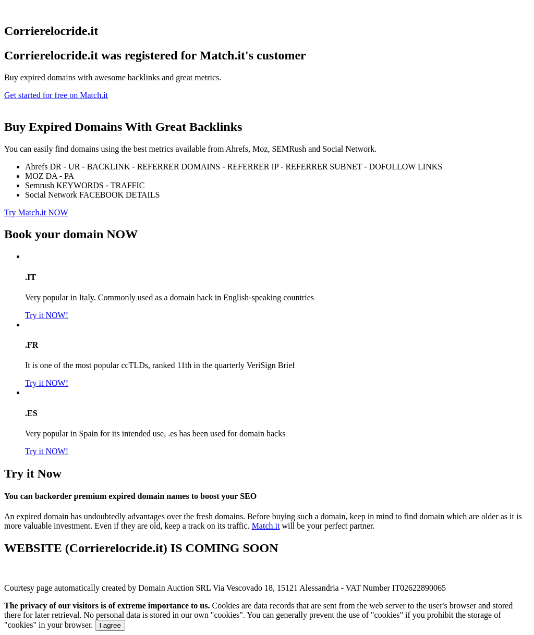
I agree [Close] (110, 625)
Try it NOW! (46, 315)
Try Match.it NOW (36, 212)
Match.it (266, 525)
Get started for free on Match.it (56, 95)
